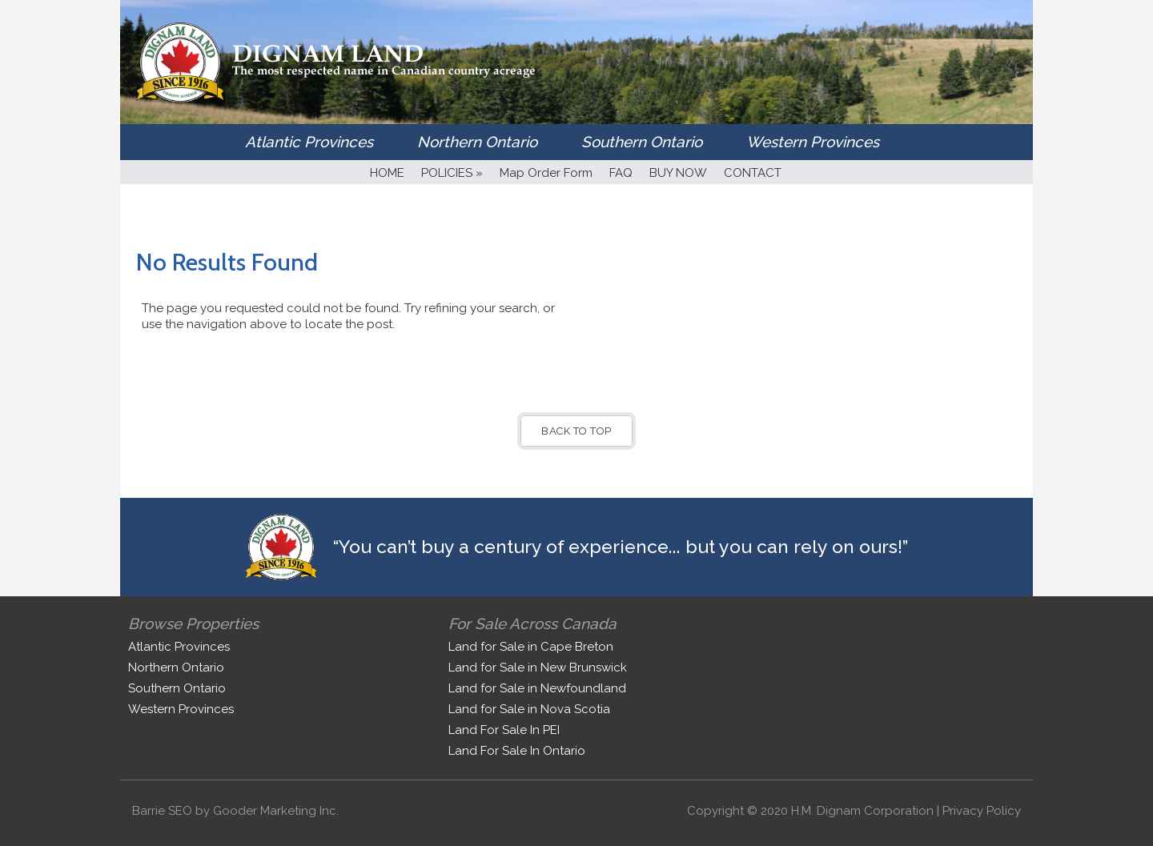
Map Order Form (546, 173)
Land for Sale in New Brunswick (537, 667)
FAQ (621, 173)
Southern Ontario (641, 141)
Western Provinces (812, 141)
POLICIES (452, 173)
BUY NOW (678, 173)
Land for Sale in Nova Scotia (529, 709)
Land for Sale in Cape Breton (530, 647)
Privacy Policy (981, 811)
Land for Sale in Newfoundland (537, 688)
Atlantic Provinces (309, 141)
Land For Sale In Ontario (516, 751)
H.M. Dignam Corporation (862, 811)
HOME (387, 173)
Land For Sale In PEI (504, 730)
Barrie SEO (162, 811)
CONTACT (752, 173)
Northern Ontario (477, 141)
